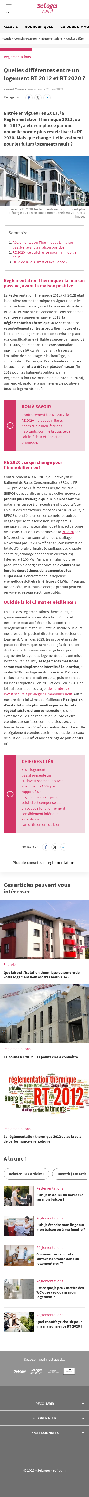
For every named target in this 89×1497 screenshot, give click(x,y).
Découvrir (44, 1403)
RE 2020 (68, 531)
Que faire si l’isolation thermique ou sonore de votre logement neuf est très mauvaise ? (42, 974)
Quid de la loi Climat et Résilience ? (40, 262)
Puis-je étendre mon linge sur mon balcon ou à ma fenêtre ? (60, 1226)
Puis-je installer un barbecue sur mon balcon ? (59, 1197)
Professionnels (44, 1432)
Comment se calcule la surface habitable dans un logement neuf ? (57, 1258)
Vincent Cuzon (14, 89)
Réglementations (51, 38)
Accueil (11, 26)
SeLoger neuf (44, 1418)
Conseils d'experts (25, 38)
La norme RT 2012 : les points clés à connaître (41, 1056)
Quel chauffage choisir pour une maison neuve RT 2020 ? (59, 1323)
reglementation (60, 863)
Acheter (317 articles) (26, 1173)
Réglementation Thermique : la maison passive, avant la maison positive (43, 245)
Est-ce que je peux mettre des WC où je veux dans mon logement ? (60, 1292)
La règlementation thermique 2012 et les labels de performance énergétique (42, 1138)
